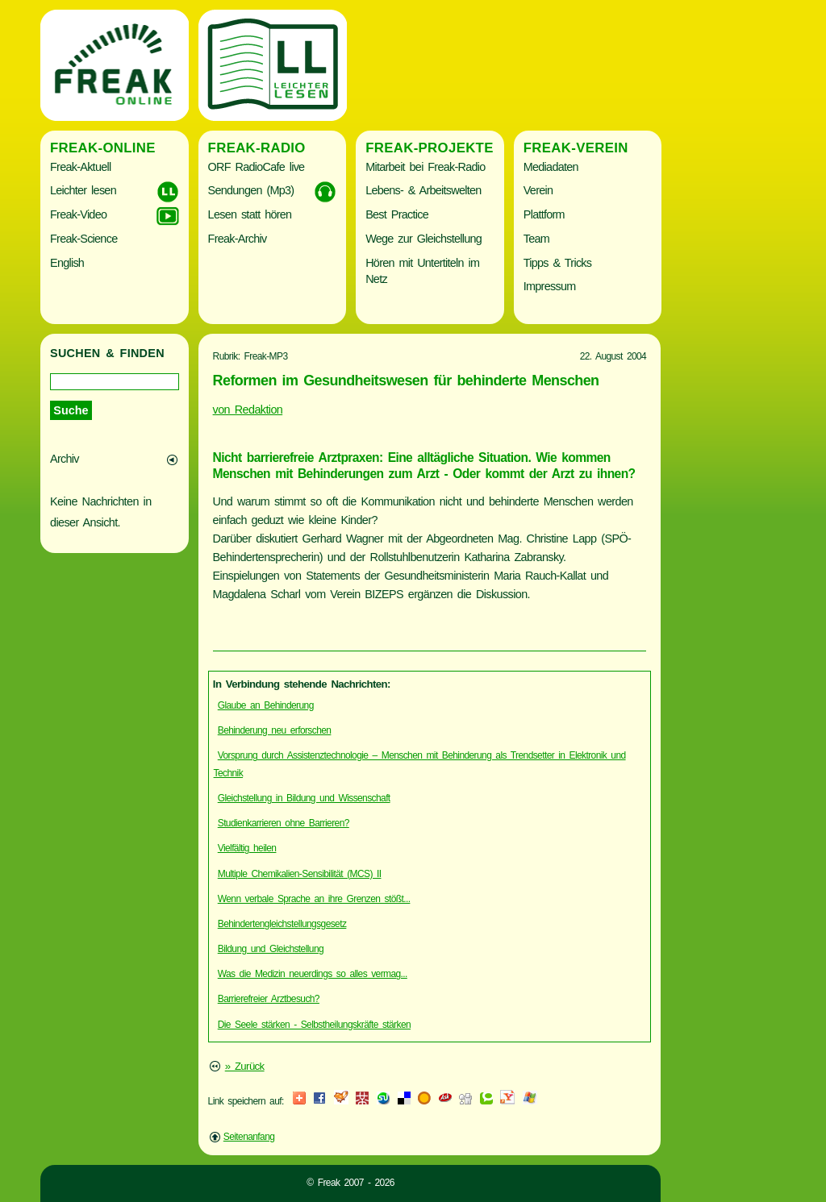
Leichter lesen (83, 190)
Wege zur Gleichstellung (423, 238)
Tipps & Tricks (558, 262)
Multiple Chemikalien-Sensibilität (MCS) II (300, 874)
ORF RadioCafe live (256, 166)
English (67, 262)
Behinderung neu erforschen (275, 730)
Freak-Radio (257, 148)
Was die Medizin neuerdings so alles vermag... (312, 973)
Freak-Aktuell (80, 166)
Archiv (64, 458)
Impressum (550, 286)
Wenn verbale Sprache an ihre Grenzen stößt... (314, 899)
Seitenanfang (249, 1136)
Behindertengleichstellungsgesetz (282, 924)
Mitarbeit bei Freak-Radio (425, 166)
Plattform (544, 214)
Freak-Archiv (237, 238)
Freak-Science (83, 238)
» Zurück (245, 1066)
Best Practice (396, 214)
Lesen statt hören (250, 214)
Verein (538, 190)
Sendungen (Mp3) (251, 190)
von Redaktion (248, 409)
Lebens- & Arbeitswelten (423, 190)
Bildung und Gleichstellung (270, 949)
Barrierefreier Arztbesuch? (268, 998)
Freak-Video (78, 214)
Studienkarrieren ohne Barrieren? (283, 823)
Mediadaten (551, 166)
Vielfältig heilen (247, 848)
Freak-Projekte (429, 148)
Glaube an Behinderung (266, 705)
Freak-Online (103, 148)
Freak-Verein (576, 148)
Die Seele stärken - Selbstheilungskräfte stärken (314, 1024)
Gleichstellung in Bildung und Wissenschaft (304, 798)
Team (536, 238)
